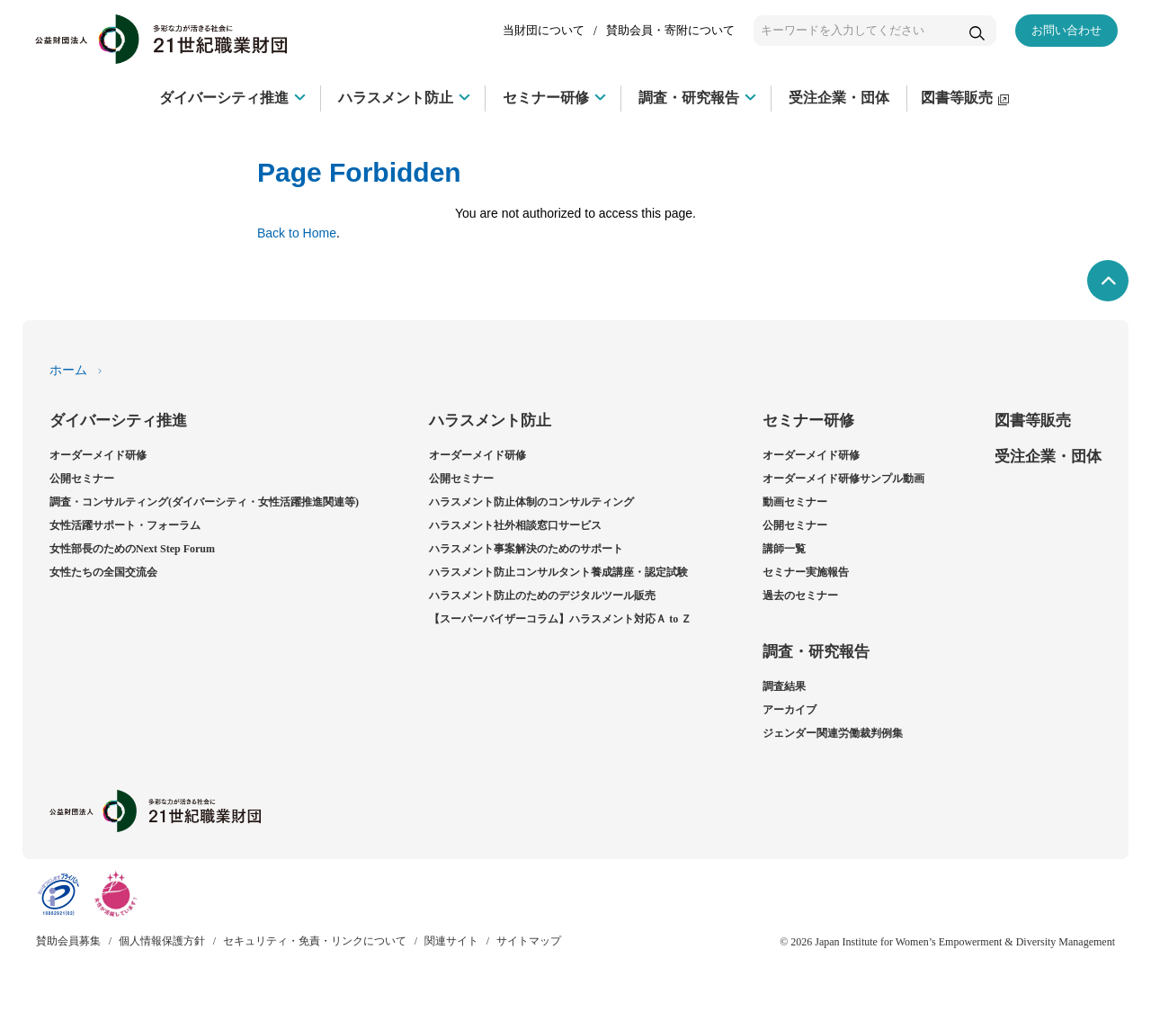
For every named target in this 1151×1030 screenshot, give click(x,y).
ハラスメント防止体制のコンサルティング (531, 502)
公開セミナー (81, 478)
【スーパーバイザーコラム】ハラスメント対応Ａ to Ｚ (560, 619)
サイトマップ (528, 941)
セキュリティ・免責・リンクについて (314, 941)
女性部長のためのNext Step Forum (132, 548)
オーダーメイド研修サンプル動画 (843, 478)
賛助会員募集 (68, 941)
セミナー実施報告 (806, 572)
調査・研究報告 (816, 651)
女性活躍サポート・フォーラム (125, 525)
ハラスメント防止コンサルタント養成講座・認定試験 (558, 572)
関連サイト (451, 941)
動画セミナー (795, 502)
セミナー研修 (808, 420)
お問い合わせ (1066, 30)
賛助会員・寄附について (670, 30)
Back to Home (296, 233)
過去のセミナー (800, 595)
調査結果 (784, 686)
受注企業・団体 (1048, 456)
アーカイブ (789, 709)
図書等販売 (1033, 420)
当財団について (543, 30)
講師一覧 (784, 548)
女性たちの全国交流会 (103, 572)
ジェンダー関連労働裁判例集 (833, 733)
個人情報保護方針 (162, 941)
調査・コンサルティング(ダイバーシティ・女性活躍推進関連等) (204, 502)
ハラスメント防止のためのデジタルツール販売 (542, 595)
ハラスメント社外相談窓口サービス (515, 525)
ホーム (68, 370)
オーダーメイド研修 (98, 455)
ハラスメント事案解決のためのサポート (526, 548)
